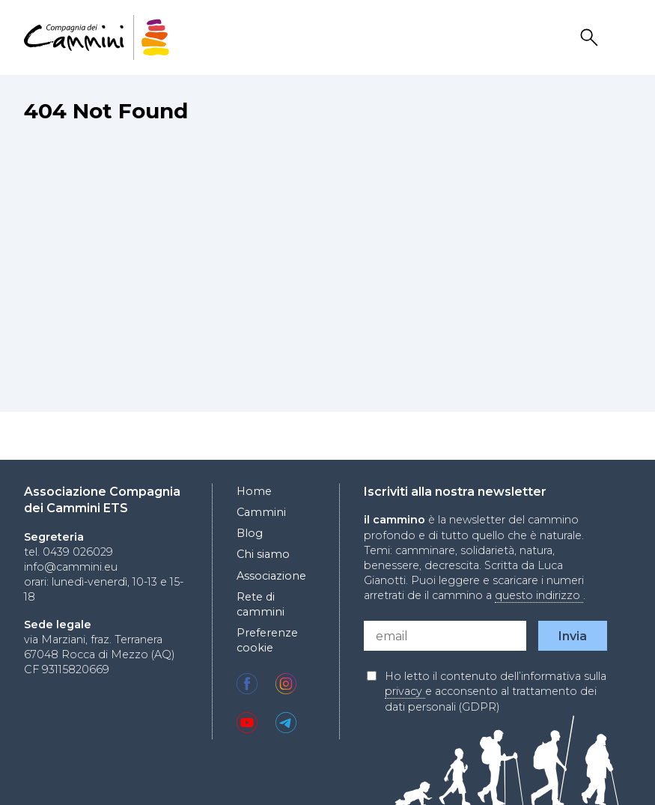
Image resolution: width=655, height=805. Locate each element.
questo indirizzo (539, 595)
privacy (405, 691)
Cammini (261, 512)
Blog (250, 533)
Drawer (621, 37)
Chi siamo (263, 554)
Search (591, 37)
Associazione (271, 576)
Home (254, 491)
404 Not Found (106, 111)
